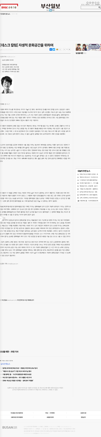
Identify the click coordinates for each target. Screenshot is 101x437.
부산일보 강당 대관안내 (17, 413)
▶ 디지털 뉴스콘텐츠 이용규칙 (6, 360)
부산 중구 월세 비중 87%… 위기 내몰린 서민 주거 (17, 377)
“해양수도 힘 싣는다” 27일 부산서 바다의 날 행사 (17, 371)
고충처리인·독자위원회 (17, 417)
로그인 (82, 4)
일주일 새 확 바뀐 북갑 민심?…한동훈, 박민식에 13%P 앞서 (20, 368)
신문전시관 (83, 413)
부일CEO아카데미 (50, 413)
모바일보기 (97, 4)
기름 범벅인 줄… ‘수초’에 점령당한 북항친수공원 (17, 374)
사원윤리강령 (50, 417)
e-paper (92, 4)
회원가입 (87, 4)
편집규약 (83, 417)
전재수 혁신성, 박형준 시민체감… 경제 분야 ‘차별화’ (18, 380)
